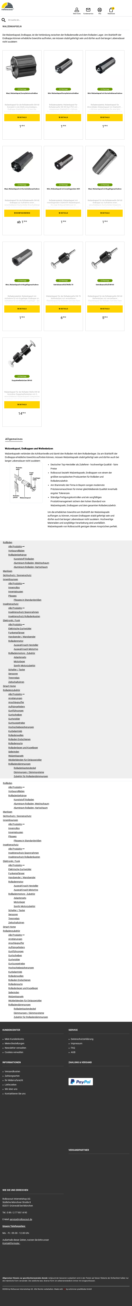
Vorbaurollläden (16, 550)
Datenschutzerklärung (81, 1039)
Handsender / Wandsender (21, 636)
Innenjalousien (15, 591)
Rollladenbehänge (17, 554)
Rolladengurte (15, 743)
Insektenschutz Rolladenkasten (24, 616)
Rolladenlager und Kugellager (23, 747)
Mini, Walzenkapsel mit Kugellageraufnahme (22, 285)
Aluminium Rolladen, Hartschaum (31, 567)
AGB (72, 1052)
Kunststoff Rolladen (24, 559)
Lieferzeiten (10, 1084)
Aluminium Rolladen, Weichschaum (31, 563)
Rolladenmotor (15, 641)
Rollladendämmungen (19, 764)
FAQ (72, 1048)
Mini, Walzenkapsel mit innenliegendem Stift (63, 189)
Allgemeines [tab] (14, 439)
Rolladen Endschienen (19, 739)
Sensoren (13, 673)
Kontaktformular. (11, 1243)
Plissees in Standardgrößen (27, 600)
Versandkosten (11, 1071)
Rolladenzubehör (11, 690)
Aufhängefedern (16, 706)
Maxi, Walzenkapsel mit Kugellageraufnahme (104, 189)
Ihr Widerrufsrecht (13, 1080)
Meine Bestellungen (13, 1043)
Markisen (7, 571)
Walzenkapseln (16, 755)
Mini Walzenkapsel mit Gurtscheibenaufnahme (105, 93)
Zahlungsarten (11, 1076)
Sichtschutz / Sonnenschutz (17, 575)
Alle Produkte (16, 546)
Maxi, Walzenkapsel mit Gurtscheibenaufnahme (21, 189)
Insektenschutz (10, 604)
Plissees (12, 596)
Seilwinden (13, 751)
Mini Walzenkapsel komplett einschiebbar (63, 93)
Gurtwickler (14, 719)
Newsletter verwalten (14, 1048)
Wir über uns (10, 1089)
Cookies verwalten (13, 1052)
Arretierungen (15, 698)
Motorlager (19, 661)
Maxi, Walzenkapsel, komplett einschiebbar (22, 93)
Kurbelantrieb (15, 731)
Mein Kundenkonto (13, 1039)
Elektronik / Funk (11, 620)
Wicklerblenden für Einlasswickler (25, 760)
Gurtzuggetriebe (16, 723)
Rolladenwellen (16, 735)
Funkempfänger (16, 632)
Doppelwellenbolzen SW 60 (22, 380)
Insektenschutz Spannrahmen (23, 612)
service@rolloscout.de (21, 1219)
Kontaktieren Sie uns (14, 1093)
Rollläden (7, 542)
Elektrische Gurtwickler (19, 628)
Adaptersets (20, 657)
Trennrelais (13, 677)
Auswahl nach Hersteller (26, 645)
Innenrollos (14, 587)
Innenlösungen (10, 579)
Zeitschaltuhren (16, 682)
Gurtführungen (16, 710)
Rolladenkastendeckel (25, 768)
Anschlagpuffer (16, 702)
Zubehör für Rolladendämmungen (31, 776)
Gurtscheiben (15, 714)
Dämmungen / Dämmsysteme (29, 772)
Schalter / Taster (16, 669)
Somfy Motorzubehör (24, 665)
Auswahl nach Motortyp (26, 649)
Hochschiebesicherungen (21, 727)
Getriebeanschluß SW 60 (105, 285)
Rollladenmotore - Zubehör (21, 653)
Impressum (75, 1043)
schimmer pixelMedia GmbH (80, 1289)
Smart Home (9, 686)
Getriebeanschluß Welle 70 (63, 285)
